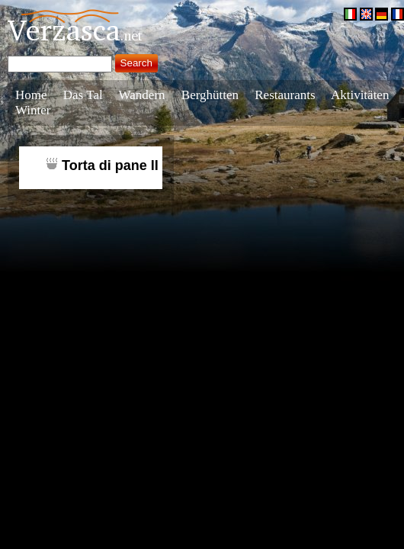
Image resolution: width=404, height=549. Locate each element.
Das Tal (83, 95)
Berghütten (210, 95)
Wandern (142, 95)
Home (31, 95)
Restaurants (285, 95)
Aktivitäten (360, 95)
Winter (33, 110)
